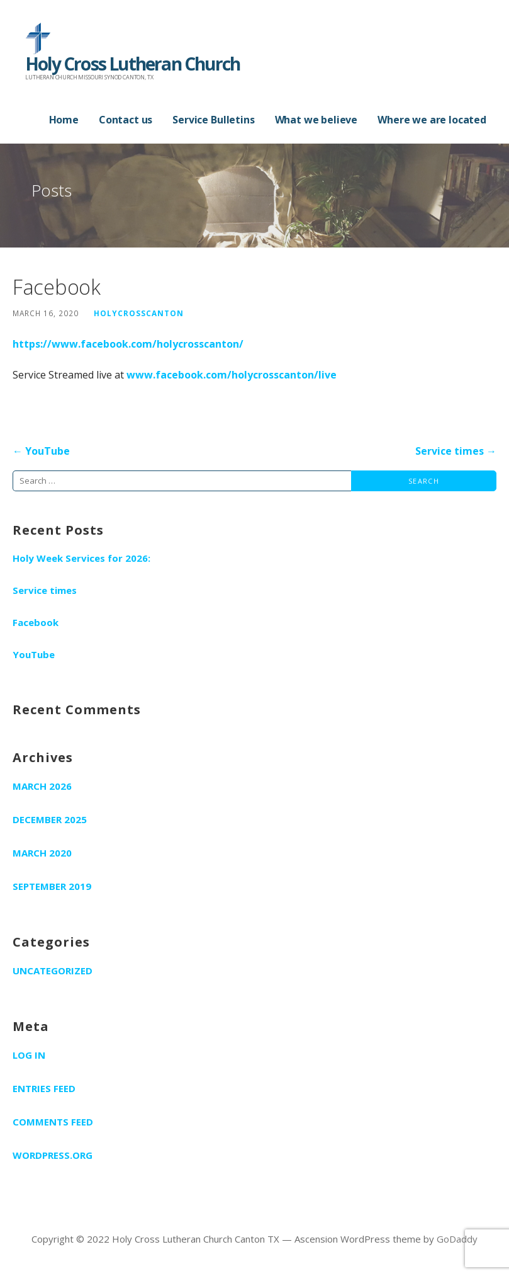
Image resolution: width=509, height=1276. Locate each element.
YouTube (34, 654)
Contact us (125, 120)
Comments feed (53, 1121)
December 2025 (50, 819)
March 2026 (42, 786)
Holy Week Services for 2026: (81, 558)
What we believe (316, 120)
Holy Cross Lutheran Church (132, 64)
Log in (29, 1055)
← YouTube (41, 451)
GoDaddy (457, 1239)
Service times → (455, 451)
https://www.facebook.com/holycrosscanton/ (128, 344)
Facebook (36, 622)
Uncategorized (52, 970)
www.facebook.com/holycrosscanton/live (231, 375)
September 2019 (52, 886)
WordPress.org (52, 1155)
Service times (45, 590)
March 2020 (42, 852)
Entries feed (44, 1088)
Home (64, 120)
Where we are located (432, 120)
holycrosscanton (139, 313)
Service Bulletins (213, 120)
